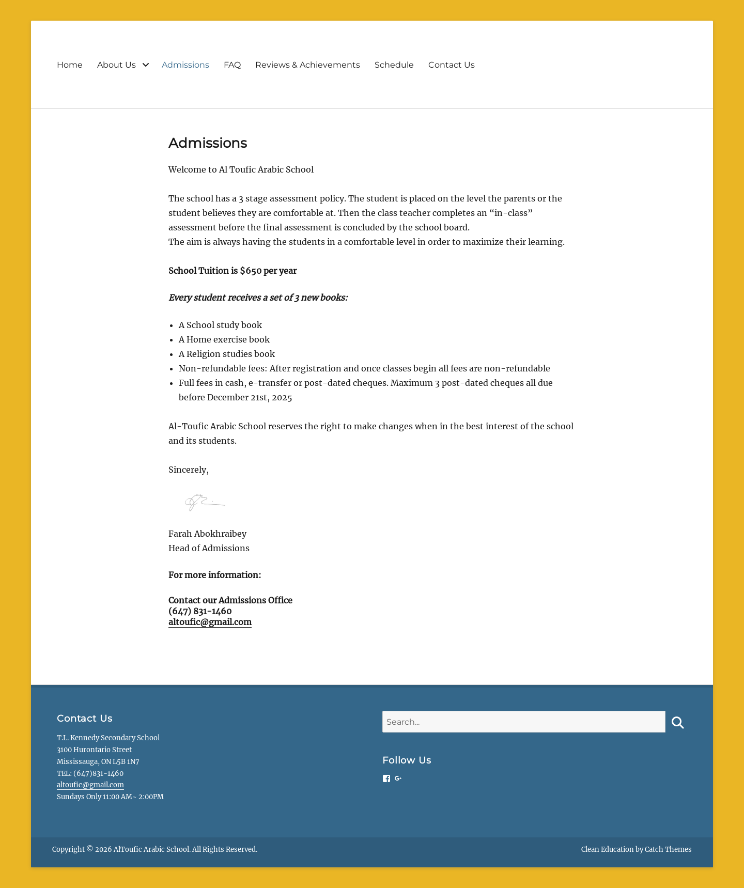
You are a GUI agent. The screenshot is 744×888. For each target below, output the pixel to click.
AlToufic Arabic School (151, 849)
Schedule (394, 65)
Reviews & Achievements (307, 65)
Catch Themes (668, 849)
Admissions (185, 65)
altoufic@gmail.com (210, 622)
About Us (116, 65)
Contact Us (451, 65)
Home (70, 65)
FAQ (232, 65)
